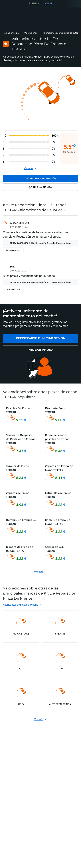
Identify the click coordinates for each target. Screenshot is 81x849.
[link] (40, 338)
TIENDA (34, 3)
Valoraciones (30, 32)
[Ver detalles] (74, 145)
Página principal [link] (11, 32)
